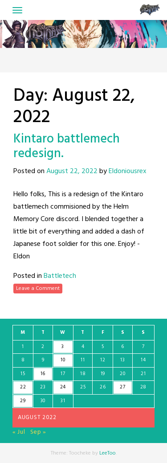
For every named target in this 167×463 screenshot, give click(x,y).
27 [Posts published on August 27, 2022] (122, 387)
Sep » (38, 432)
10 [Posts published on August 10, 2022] (63, 360)
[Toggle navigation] (17, 10)
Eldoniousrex (128, 171)
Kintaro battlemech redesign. (66, 146)
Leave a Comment (38, 288)
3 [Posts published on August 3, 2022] (62, 347)
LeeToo (107, 453)
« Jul (18, 432)
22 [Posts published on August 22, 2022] (23, 387)
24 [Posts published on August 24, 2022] (63, 387)
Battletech (60, 276)
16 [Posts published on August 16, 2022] (43, 374)
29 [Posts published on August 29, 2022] (22, 401)
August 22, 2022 (72, 171)
